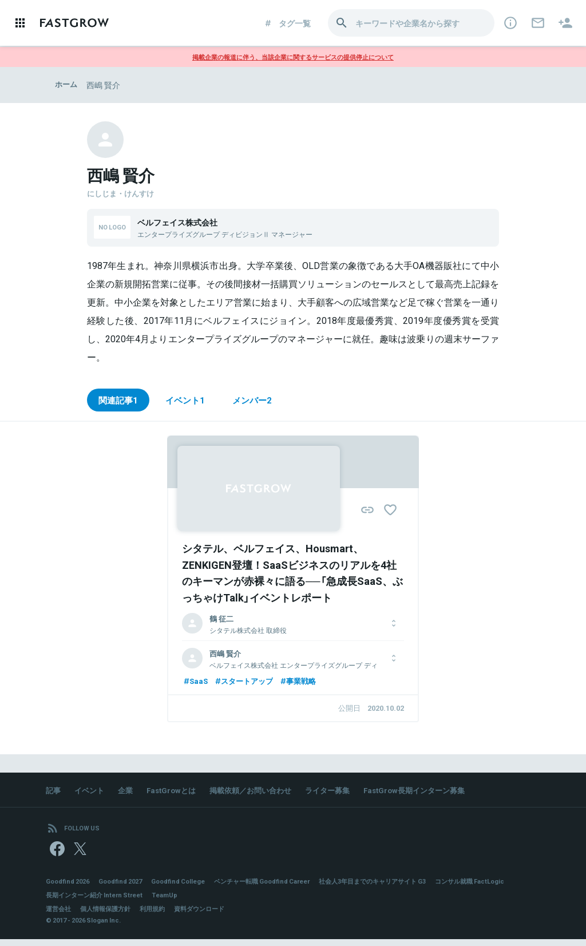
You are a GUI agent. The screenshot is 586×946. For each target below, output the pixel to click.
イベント (92, 792)
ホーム (67, 84)
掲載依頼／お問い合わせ (261, 792)
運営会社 (59, 916)
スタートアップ (247, 682)
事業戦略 (305, 682)
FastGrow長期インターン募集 (435, 792)
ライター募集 (343, 792)
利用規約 (160, 916)
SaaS (195, 682)
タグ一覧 (287, 23)
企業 (129, 792)
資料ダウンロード (210, 916)
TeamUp (259, 902)
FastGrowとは (177, 792)
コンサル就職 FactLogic (83, 902)
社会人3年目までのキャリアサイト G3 (401, 888)
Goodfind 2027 (127, 888)
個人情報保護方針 (109, 916)
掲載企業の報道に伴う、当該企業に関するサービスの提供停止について (293, 57)
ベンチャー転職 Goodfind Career (280, 888)
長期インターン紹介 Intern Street (183, 902)
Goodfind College (189, 888)
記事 (54, 792)
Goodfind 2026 (70, 888)
